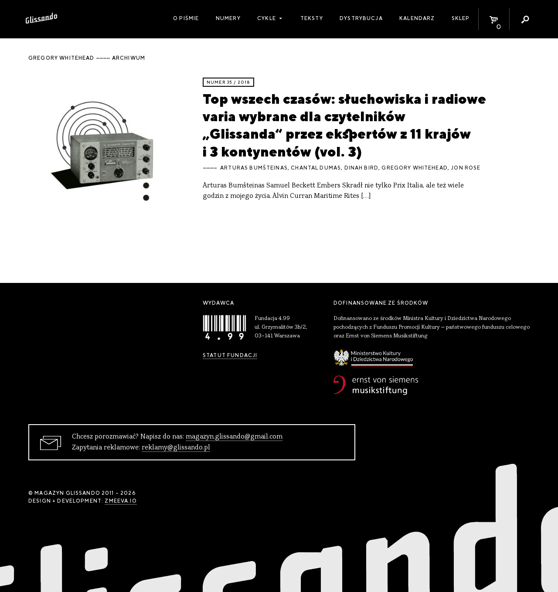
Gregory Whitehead (414, 168)
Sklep (461, 18)
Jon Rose (465, 168)
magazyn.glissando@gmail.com (234, 436)
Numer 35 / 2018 (228, 82)
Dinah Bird (361, 168)
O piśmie (186, 18)
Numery (228, 18)
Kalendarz (417, 18)
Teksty (311, 18)
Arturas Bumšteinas (254, 168)
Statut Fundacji (230, 355)
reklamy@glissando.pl (176, 447)
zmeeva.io (120, 501)
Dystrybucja (361, 18)
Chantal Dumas (316, 168)
